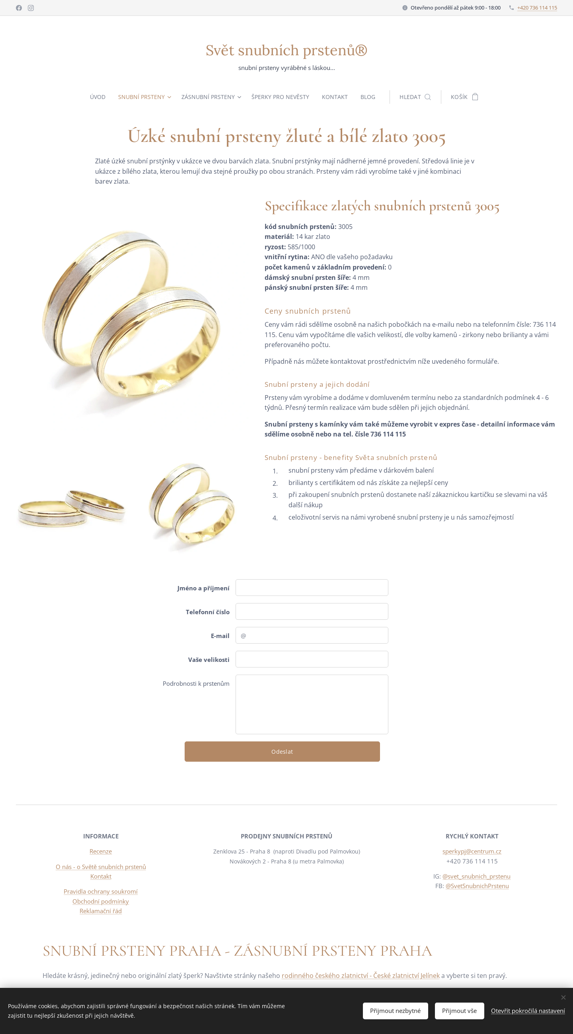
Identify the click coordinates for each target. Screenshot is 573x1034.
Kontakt (100, 876)
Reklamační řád (101, 911)
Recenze (101, 852)
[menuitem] (97, 97)
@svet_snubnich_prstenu (477, 876)
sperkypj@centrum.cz (472, 852)
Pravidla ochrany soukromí (101, 891)
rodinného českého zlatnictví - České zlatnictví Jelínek (361, 975)
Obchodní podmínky (100, 901)
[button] (418, 97)
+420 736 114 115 (537, 7)
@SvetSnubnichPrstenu (477, 886)
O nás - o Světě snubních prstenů (101, 867)
